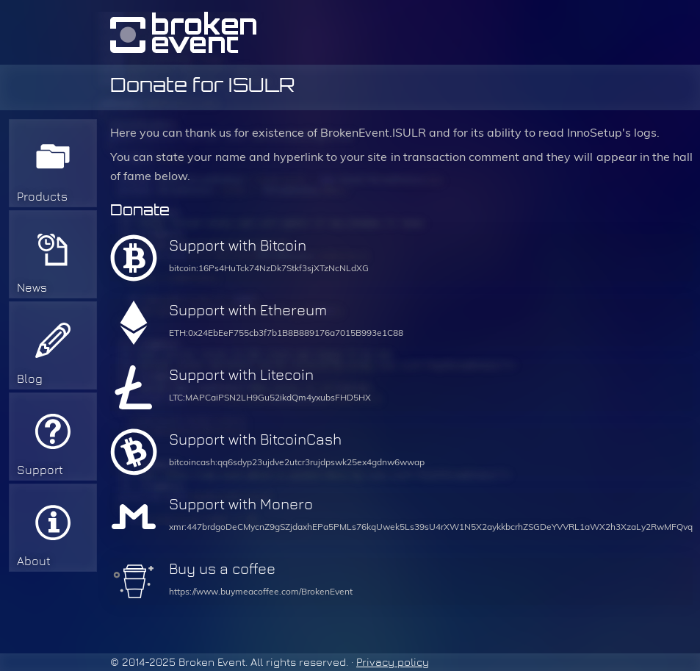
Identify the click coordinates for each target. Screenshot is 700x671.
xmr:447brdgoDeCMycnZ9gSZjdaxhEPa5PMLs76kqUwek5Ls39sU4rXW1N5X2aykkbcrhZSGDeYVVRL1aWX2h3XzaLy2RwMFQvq (431, 527)
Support (40, 470)
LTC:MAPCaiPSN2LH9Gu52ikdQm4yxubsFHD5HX (270, 397)
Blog (30, 379)
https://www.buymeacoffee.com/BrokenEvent (261, 591)
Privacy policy (392, 662)
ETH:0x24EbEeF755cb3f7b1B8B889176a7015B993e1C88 (286, 333)
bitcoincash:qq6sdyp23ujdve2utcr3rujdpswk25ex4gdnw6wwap (297, 462)
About (34, 561)
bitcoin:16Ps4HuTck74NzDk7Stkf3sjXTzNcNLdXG (269, 268)
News (32, 287)
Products (42, 196)
